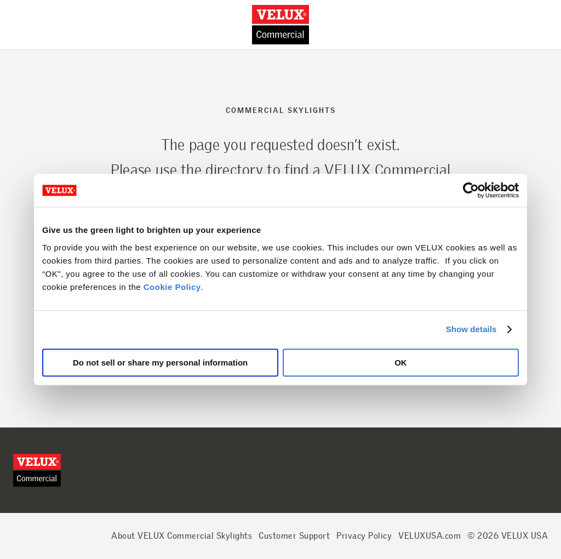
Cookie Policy (172, 287)
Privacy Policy (364, 536)
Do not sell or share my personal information (160, 362)
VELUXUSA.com (429, 536)
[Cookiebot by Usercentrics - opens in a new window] (471, 190)
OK (400, 362)
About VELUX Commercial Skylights (181, 536)
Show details (471, 329)
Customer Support (294, 536)
